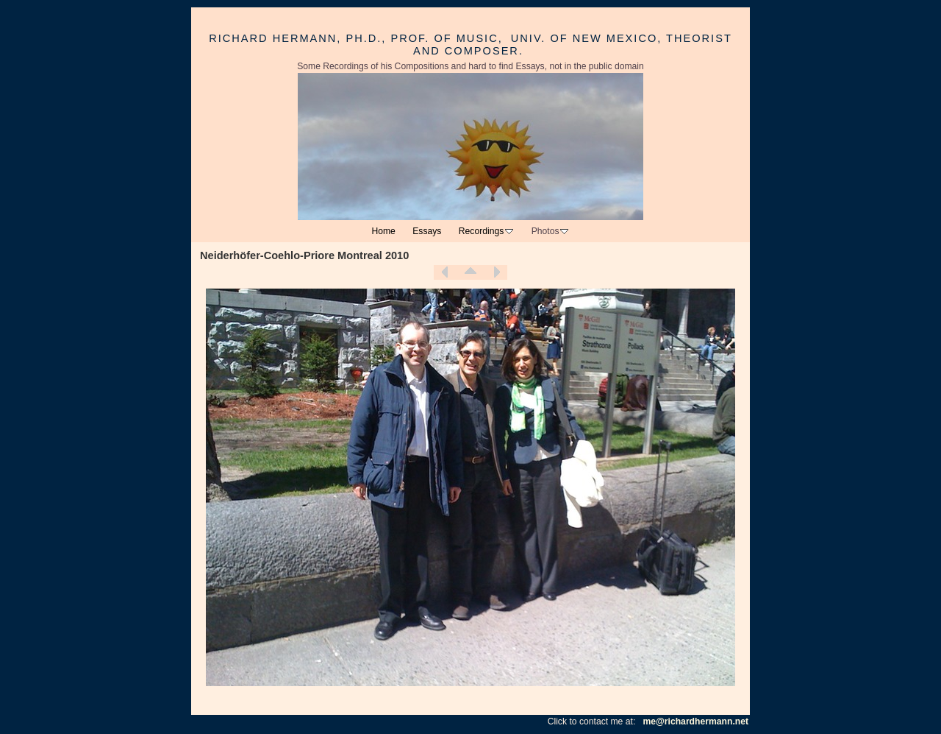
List (470, 272)
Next (496, 272)
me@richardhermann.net (695, 721)
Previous (445, 272)
